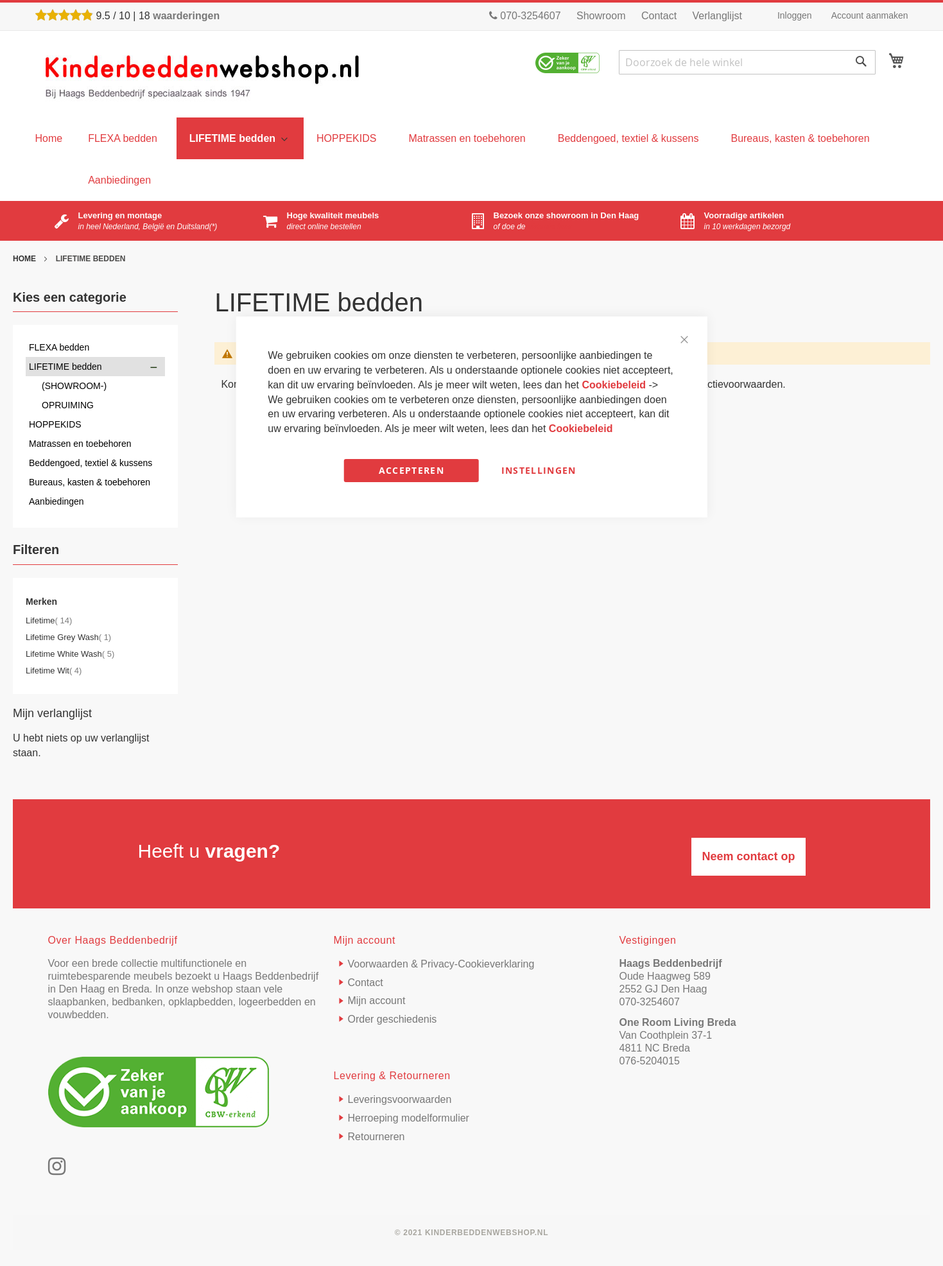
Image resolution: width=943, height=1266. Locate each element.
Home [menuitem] (49, 138)
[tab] (95, 553)
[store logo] (202, 75)
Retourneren (376, 1136)
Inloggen (794, 15)
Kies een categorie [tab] (69, 297)
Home (25, 258)
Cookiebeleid (615, 384)
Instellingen (538, 470)
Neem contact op (748, 856)
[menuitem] (122, 138)
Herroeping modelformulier (408, 1118)
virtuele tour (550, 226)
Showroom (600, 15)
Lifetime (49, 620)
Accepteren (412, 470)
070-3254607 (525, 15)
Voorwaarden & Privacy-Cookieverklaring (441, 963)
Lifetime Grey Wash (68, 637)
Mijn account (377, 1000)
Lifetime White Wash (70, 654)
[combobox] (747, 62)
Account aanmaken (869, 15)
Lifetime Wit (54, 670)
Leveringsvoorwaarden (400, 1099)
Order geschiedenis (392, 1019)
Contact (659, 15)
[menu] (49, 138)
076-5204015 (649, 1060)
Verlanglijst (717, 15)
